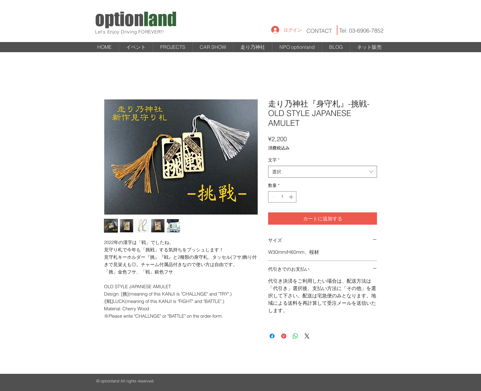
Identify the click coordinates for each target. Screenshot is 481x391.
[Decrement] (273, 197)
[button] (172, 47)
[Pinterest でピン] (283, 336)
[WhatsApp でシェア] (295, 336)
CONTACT (319, 30)
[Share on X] (307, 336)
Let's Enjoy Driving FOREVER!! (129, 32)
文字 (273, 160)
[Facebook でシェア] (272, 336)
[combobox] (322, 172)
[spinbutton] (282, 197)
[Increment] (291, 197)
